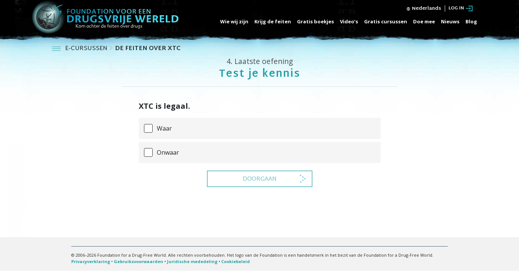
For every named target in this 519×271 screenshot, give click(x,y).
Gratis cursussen (385, 21)
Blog (471, 21)
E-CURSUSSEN (87, 48)
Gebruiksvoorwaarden (138, 261)
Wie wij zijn (234, 21)
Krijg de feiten (272, 21)
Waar (164, 128)
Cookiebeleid (235, 261)
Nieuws (450, 21)
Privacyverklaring (90, 261)
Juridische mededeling (192, 261)
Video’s (349, 21)
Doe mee (424, 21)
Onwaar (168, 152)
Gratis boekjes (315, 21)
